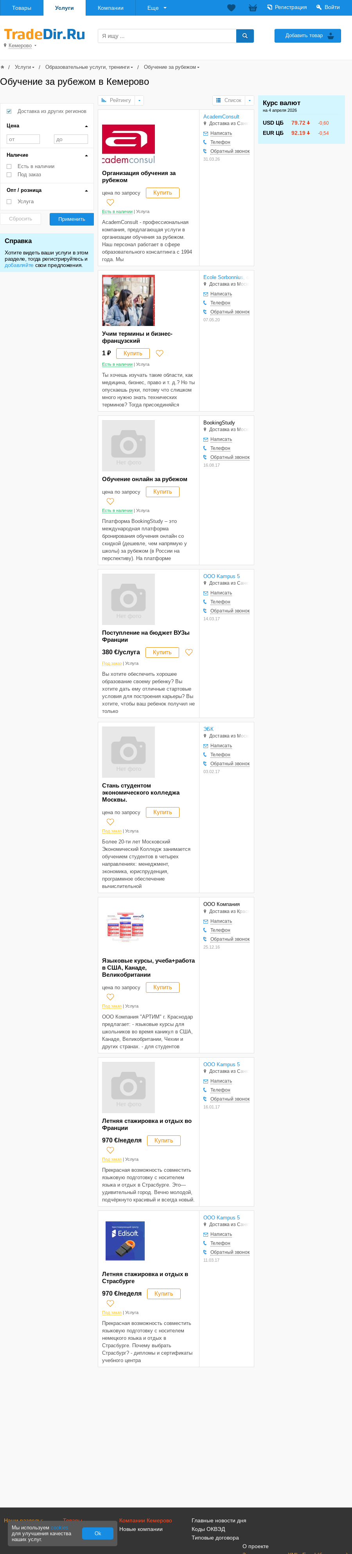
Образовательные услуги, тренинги (87, 67)
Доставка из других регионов (52, 111)
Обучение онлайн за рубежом (144, 479)
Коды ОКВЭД (208, 1529)
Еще (153, 8)
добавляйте (19, 265)
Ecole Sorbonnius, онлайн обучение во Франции (226, 277)
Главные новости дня (219, 1520)
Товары (21, 8)
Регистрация (291, 7)
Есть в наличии (36, 166)
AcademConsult (221, 117)
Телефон (220, 142)
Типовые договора (215, 1537)
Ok (98, 1533)
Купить (162, 192)
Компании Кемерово (145, 1520)
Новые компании (141, 1529)
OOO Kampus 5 (221, 576)
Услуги (64, 8)
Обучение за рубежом (170, 67)
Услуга (26, 201)
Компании (111, 8)
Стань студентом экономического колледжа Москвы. (141, 792)
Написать (221, 133)
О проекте (255, 1546)
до (71, 139)
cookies (59, 1528)
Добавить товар (304, 35)
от (23, 139)
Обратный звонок (230, 151)
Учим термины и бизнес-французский (137, 337)
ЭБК (208, 729)
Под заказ (29, 174)
